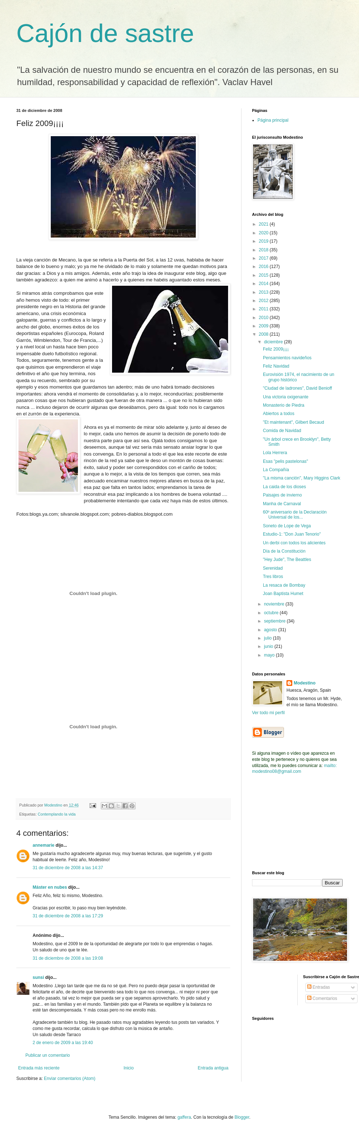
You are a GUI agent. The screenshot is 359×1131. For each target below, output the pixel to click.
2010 (264, 317)
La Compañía (276, 469)
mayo (270, 655)
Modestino (304, 683)
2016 (264, 266)
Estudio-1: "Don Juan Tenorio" (292, 534)
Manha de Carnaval (282, 503)
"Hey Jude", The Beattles (287, 559)
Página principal (272, 120)
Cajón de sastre (105, 33)
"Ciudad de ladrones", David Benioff (297, 388)
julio (268, 638)
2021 (264, 224)
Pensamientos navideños (287, 357)
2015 (264, 275)
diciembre (274, 341)
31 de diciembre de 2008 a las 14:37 (68, 867)
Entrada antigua (213, 1068)
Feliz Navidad (276, 366)
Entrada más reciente (38, 1068)
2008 (264, 334)
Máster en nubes (50, 887)
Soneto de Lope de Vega (287, 525)
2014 (264, 283)
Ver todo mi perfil (268, 712)
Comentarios (322, 998)
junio (269, 646)
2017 (264, 258)
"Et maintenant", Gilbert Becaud (293, 422)
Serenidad (273, 568)
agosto (271, 629)
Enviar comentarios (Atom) (69, 1078)
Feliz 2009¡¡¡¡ (276, 349)
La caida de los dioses (284, 486)
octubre (272, 612)
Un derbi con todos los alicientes (294, 542)
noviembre (274, 604)
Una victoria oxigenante (285, 396)
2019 (264, 241)
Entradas (318, 987)
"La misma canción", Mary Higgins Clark (301, 478)
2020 (264, 232)
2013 (264, 292)
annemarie (43, 845)
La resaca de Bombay (284, 585)
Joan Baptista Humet (283, 593)
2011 (264, 308)
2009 (264, 325)
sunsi (38, 977)
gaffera (184, 1117)
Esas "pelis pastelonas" (285, 461)
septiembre (275, 621)
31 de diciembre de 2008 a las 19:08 (68, 958)
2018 (264, 249)
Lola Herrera (275, 452)
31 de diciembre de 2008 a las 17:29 (68, 915)
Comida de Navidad (282, 430)
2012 (264, 300)
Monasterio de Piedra (283, 405)
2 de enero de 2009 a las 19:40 (63, 1042)
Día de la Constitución (284, 551)
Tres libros (273, 576)
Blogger (242, 1117)
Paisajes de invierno (282, 495)
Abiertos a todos (278, 413)
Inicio (129, 1068)
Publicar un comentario (47, 1055)
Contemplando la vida (56, 814)
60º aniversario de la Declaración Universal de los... (295, 515)
